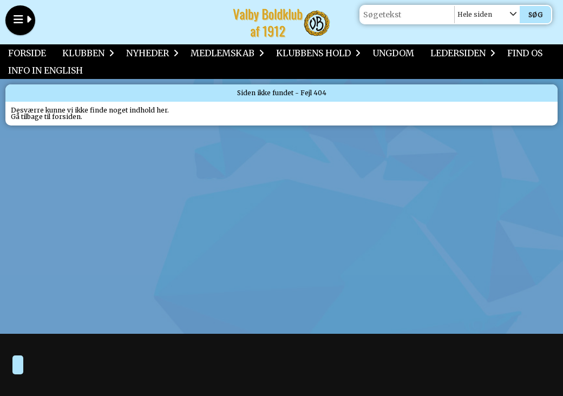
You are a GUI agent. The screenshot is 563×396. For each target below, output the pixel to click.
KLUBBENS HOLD (316, 53)
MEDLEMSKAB (225, 53)
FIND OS (524, 53)
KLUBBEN (86, 53)
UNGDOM (393, 53)
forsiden (66, 117)
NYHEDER (150, 53)
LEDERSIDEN (460, 53)
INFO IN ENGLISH (45, 70)
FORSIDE (27, 53)
